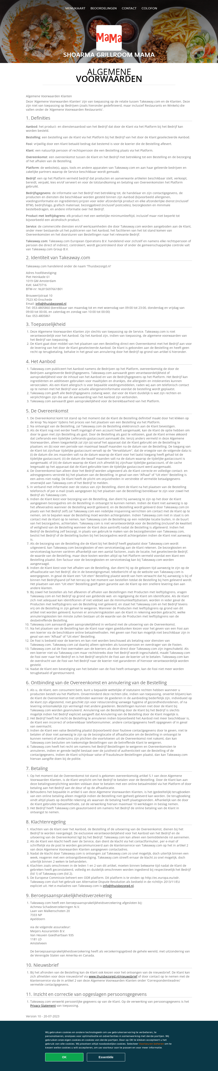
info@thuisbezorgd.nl (51, 304)
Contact (129, 8)
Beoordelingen (103, 8)
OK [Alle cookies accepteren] (64, 1057)
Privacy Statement (43, 1006)
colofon (149, 8)
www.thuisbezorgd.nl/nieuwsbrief (113, 976)
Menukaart (75, 8)
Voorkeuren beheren (151, 1043)
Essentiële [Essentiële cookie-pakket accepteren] (106, 1057)
